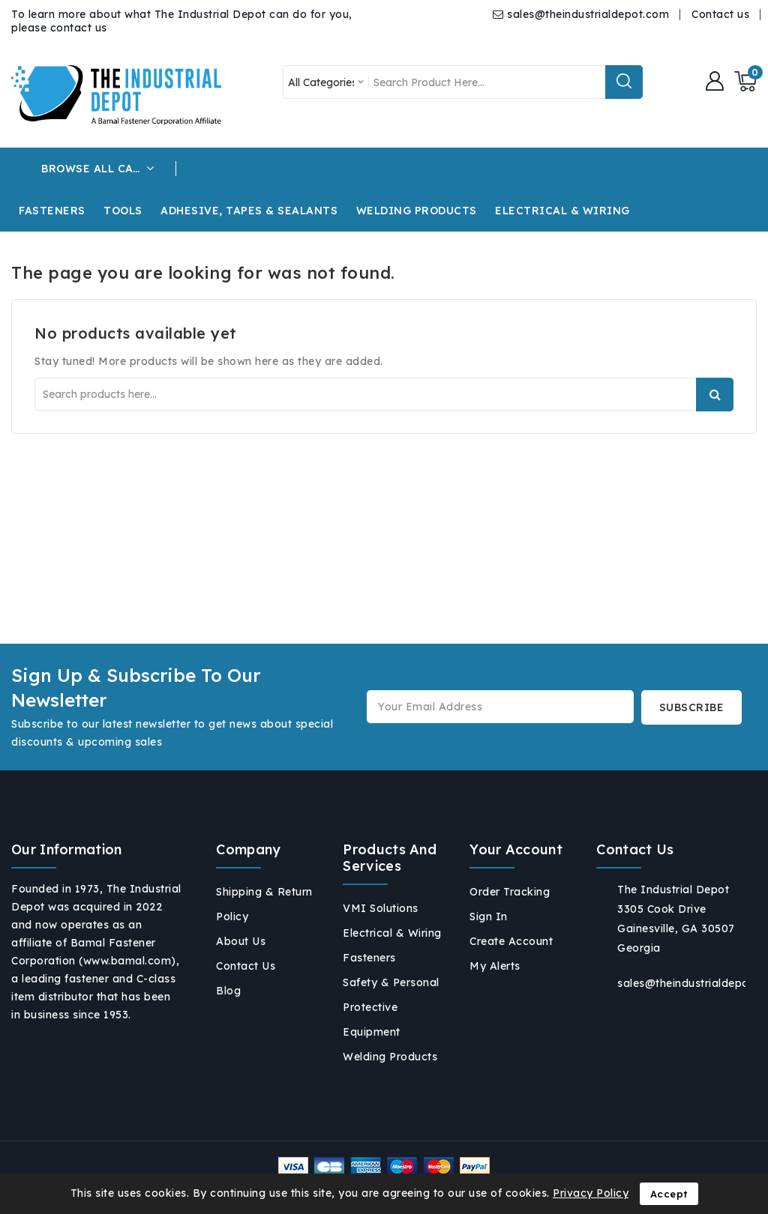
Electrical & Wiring (392, 933)
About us (241, 941)
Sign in (489, 916)
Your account (516, 849)
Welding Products (390, 1056)
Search (715, 394)
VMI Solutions (380, 908)
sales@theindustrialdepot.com (588, 14)
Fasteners (369, 957)
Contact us (720, 14)
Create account (511, 941)
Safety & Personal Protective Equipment (391, 1007)
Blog (228, 990)
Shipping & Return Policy (264, 904)
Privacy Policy (590, 1193)
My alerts (495, 966)
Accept (669, 1194)
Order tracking (510, 892)
